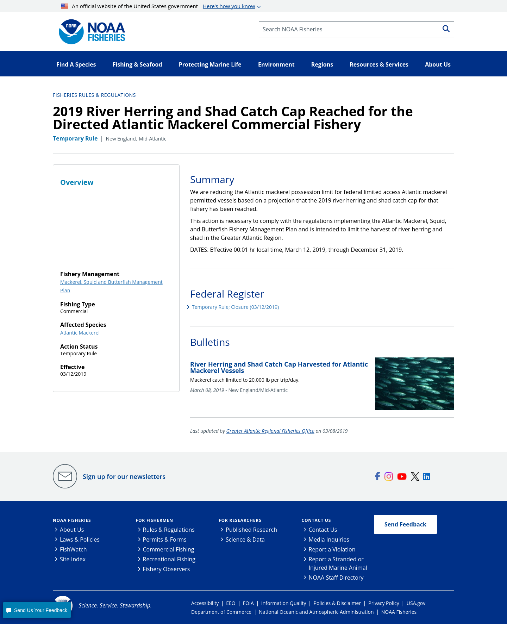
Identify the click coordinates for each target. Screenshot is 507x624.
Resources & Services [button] (379, 64)
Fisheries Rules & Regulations (94, 95)
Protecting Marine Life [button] (210, 64)
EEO (230, 603)
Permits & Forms (165, 539)
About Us (72, 529)
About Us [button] (438, 64)
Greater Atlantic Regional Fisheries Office (270, 431)
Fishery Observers (166, 569)
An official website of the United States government (158, 6)
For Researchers (240, 520)
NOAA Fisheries (72, 520)
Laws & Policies (80, 539)
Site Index (73, 559)
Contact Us (316, 520)
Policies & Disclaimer (337, 603)
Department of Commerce (221, 612)
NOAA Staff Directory (336, 577)
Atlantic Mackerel (80, 332)
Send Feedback (405, 524)
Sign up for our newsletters (124, 476)
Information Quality (283, 603)
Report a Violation (332, 549)
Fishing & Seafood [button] (137, 64)
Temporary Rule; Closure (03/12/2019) (235, 307)
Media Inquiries (329, 539)
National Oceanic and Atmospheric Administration (316, 612)
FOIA (248, 603)
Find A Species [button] (76, 64)
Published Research (251, 529)
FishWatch (73, 549)
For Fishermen (154, 520)
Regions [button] (322, 64)
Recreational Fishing (169, 559)
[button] (36, 610)
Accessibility (205, 603)
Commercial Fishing (168, 549)
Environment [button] (276, 64)
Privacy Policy (383, 603)
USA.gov (416, 603)
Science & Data (245, 539)
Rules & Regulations (169, 529)
